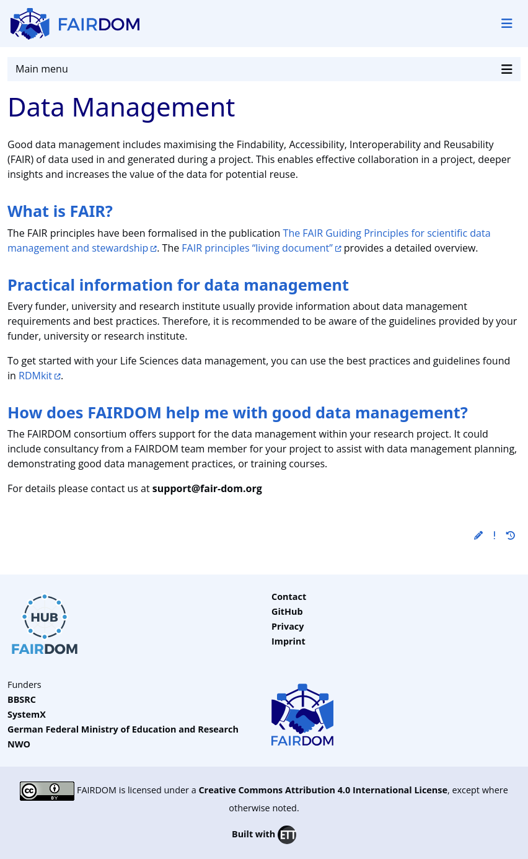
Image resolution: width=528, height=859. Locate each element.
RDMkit (35, 375)
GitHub (287, 611)
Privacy (287, 626)
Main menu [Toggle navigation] (264, 69)
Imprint (288, 641)
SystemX (26, 714)
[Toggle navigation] (507, 23)
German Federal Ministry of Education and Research (123, 729)
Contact (288, 596)
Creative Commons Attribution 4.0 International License (322, 790)
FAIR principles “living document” (257, 248)
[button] (478, 535)
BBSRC (21, 699)
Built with (264, 835)
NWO (18, 744)
